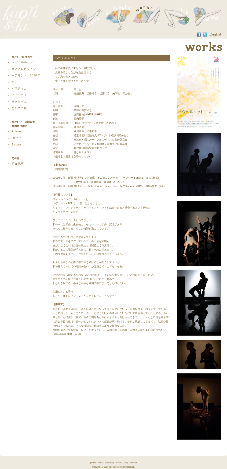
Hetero (17, 138)
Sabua (16, 144)
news (100, 463)
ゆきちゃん (19, 101)
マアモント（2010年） (27, 75)
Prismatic (18, 131)
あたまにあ (19, 108)
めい (15, 82)
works (119, 463)
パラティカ (19, 88)
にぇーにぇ (19, 95)
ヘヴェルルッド (22, 62)
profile (93, 463)
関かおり (20, 18)
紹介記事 (18, 163)
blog (126, 463)
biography (109, 463)
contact (133, 463)
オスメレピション (24, 69)
